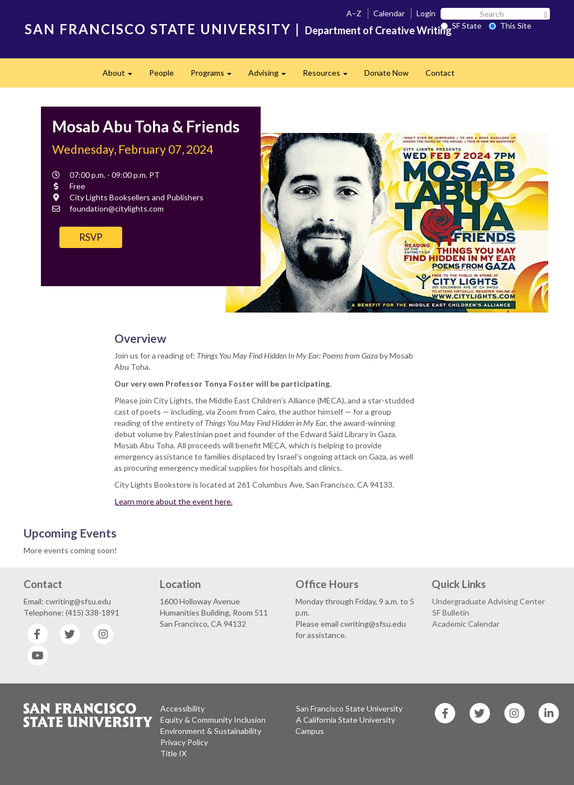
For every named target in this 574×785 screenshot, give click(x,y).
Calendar (389, 13)
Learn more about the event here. (174, 501)
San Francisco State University (349, 708)
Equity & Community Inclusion (213, 719)
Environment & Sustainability (210, 731)
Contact (440, 72)
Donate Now (386, 72)
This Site (510, 25)
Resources (329, 76)
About (122, 76)
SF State (461, 25)
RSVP (91, 237)
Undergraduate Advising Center (488, 601)
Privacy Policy (184, 742)
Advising (271, 76)
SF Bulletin (450, 612)
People (161, 72)
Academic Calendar (465, 623)
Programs (215, 76)
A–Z (354, 13)
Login (426, 13)
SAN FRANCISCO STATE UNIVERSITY (158, 29)
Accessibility (182, 708)
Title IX (173, 753)
